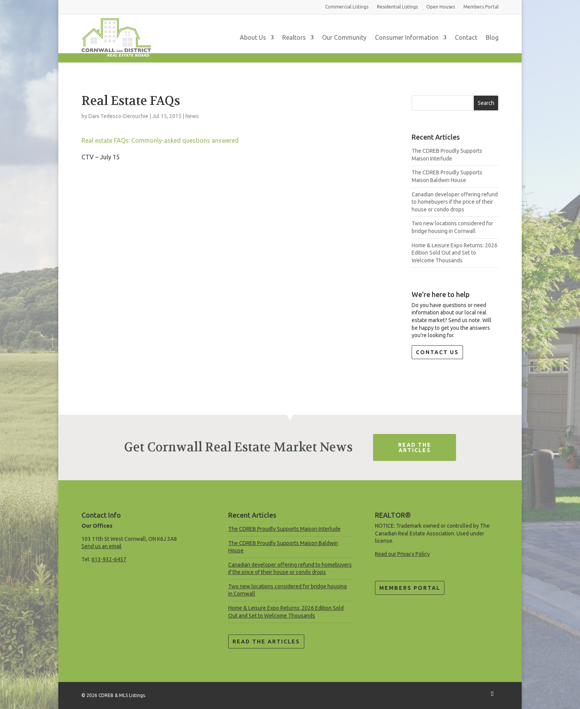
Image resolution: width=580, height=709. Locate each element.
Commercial (346, 6)
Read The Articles (414, 447)
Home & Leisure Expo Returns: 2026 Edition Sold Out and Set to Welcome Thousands (454, 252)
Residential (397, 6)
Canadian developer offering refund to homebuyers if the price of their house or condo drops (455, 202)
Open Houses (440, 6)
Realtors (294, 37)
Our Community (344, 37)
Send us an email (101, 546)
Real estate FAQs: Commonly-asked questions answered (160, 140)
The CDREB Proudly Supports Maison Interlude (284, 529)
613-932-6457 (109, 559)
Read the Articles (266, 641)
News (192, 116)
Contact (466, 37)
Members (481, 6)
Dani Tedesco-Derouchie (118, 116)
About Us (253, 37)
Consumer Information (407, 37)
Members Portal (409, 588)
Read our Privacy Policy (402, 554)
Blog (492, 37)
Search (486, 103)
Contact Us (437, 352)
